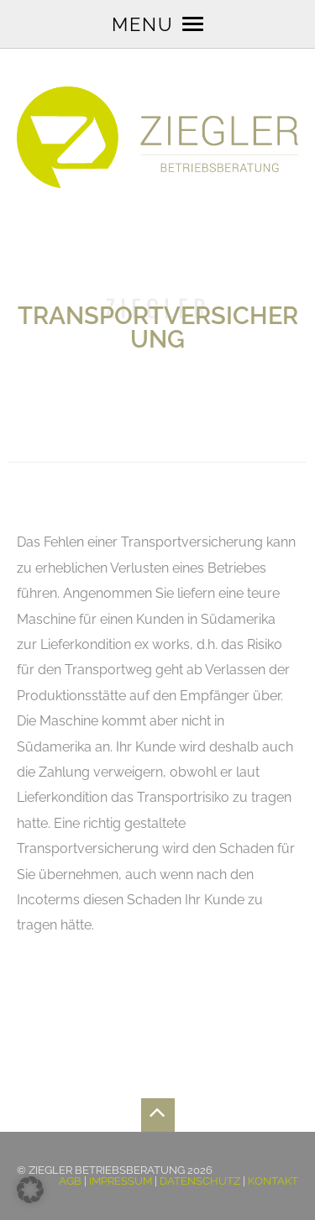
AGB (70, 1181)
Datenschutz (200, 1181)
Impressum (120, 1181)
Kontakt (273, 1181)
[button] (30, 1190)
